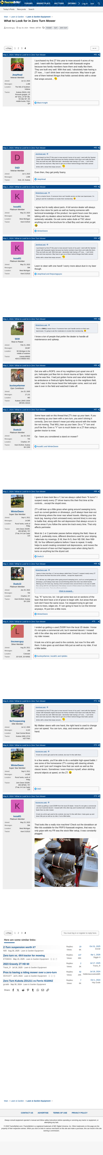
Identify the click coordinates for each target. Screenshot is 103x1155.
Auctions (59, 3)
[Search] (99, 3)
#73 (95, 796)
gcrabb (6, 984)
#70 (93, 621)
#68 (95, 491)
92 (80, 972)
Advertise (43, 1113)
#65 (95, 319)
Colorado (26, 654)
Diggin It (96, 957)
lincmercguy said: (41, 751)
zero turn (63, 28)
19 (80, 947)
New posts (21, 9)
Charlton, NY (25, 442)
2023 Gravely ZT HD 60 (16, 964)
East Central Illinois (23, 733)
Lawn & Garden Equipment (32, 951)
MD (28, 398)
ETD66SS (7, 959)
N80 (5, 951)
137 (79, 955)
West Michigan (25, 219)
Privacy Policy (79, 1113)
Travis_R (7, 967)
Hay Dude (96, 982)
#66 (95, 365)
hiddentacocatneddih (91, 974)
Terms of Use (60, 1113)
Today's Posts (8, 9)
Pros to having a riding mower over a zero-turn (30, 972)
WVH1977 (7, 976)
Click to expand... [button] (66, 591)
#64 (95, 238)
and (49, 274)
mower (49, 28)
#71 (95, 701)
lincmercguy (10, 28)
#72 (95, 745)
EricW (97, 949)
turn (55, 28)
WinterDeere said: (41, 193)
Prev (9, 48)
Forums (29, 3)
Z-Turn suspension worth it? (19, 947)
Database (72, 3)
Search (31, 9)
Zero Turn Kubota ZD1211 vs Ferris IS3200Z (28, 981)
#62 (95, 148)
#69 (95, 564)
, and (52, 656)
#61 (95, 54)
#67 (95, 409)
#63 (95, 187)
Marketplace (43, 3)
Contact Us (27, 1113)
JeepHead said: (41, 154)
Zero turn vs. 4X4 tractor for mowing (24, 955)
